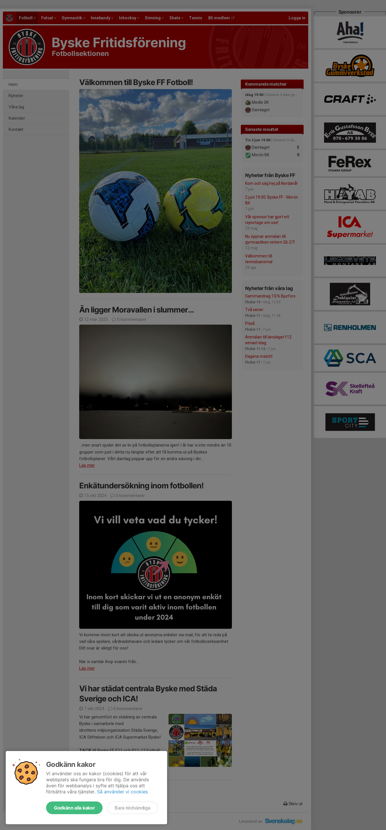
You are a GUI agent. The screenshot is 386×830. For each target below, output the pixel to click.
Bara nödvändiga (132, 808)
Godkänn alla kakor (74, 808)
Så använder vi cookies (122, 792)
